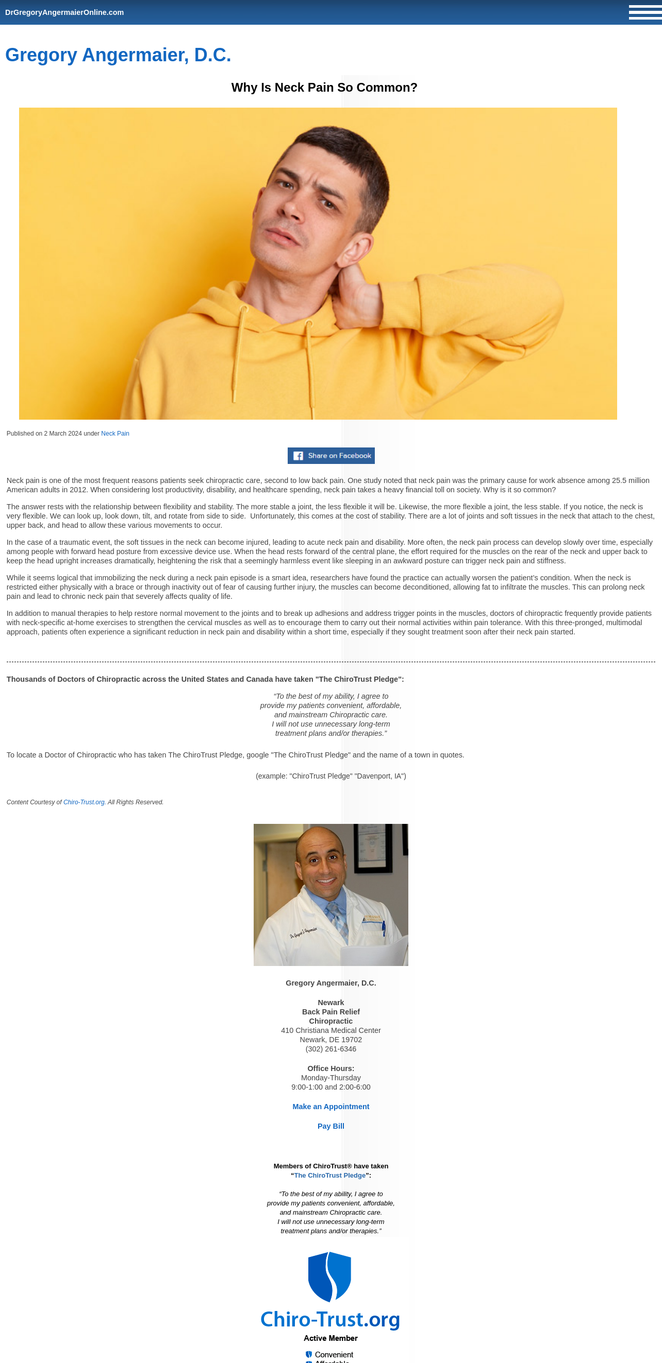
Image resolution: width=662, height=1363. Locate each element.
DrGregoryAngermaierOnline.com (64, 12)
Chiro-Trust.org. (84, 802)
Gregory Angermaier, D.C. (118, 54)
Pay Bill (331, 1126)
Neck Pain (115, 433)
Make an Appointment (331, 1106)
